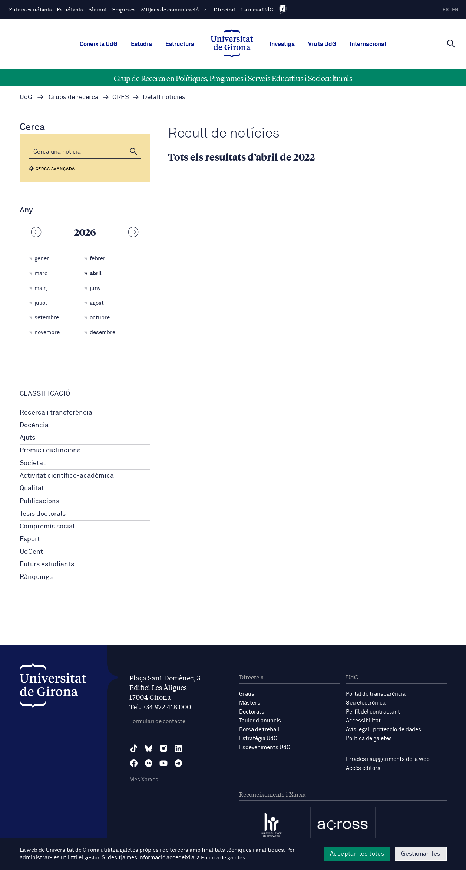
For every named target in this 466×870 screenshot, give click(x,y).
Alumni (97, 9)
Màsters (249, 703)
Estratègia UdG (258, 738)
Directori (225, 9)
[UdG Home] (232, 44)
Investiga (282, 44)
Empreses (123, 9)
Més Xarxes (143, 779)
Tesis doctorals (43, 514)
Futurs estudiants (30, 9)
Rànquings (36, 577)
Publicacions (39, 501)
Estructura (179, 44)
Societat (33, 463)
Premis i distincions (50, 450)
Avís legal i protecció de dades (383, 729)
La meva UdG (257, 9)
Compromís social (47, 526)
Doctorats (251, 712)
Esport (30, 539)
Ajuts (27, 438)
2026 (85, 231)
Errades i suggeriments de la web (388, 759)
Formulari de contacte (157, 721)
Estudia (141, 44)
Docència (34, 425)
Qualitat (32, 488)
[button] (133, 151)
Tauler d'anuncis (260, 721)
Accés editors (363, 768)
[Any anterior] (36, 231)
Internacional (368, 44)
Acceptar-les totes (357, 854)
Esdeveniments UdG (264, 747)
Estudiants (70, 9)
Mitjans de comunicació (170, 9)
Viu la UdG (322, 44)
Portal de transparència (376, 694)
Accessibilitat (363, 721)
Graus (246, 694)
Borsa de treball (259, 729)
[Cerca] (451, 43)
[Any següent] (133, 231)
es (446, 9)
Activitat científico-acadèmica (67, 475)
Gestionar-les (420, 854)
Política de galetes (369, 738)
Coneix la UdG (99, 44)
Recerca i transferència (56, 412)
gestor (92, 857)
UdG (26, 97)
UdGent (31, 551)
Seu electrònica (366, 703)
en (455, 9)
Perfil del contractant (373, 712)
